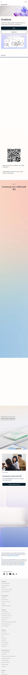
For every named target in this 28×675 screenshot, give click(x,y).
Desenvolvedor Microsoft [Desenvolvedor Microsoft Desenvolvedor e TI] (5, 652)
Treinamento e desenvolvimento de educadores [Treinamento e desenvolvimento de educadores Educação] (9, 621)
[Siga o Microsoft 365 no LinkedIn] (4, 574)
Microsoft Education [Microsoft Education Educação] (5, 611)
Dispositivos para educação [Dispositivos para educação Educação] (6, 613)
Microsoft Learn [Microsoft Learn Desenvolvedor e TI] (4, 654)
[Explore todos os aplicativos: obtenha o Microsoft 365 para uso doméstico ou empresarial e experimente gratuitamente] (8, 418)
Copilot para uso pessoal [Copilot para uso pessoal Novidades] (5, 585)
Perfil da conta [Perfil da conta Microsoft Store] (4, 597)
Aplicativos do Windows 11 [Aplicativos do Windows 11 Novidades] (6, 591)
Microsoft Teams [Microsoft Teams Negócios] (4, 646)
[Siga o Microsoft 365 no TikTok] (16, 574)
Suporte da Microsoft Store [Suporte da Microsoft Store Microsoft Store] (6, 601)
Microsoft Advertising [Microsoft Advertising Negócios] (5, 642)
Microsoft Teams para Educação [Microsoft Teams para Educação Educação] (7, 615)
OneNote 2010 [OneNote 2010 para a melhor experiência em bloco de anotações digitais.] (16, 555)
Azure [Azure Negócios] (2, 635)
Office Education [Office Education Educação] (4, 619)
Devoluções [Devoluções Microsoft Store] (3, 603)
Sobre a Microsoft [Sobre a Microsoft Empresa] (4, 674)
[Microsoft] (14, 1)
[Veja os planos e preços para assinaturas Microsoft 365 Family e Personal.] (14, 484)
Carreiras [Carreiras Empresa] (3, 672)
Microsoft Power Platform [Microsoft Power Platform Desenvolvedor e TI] (5, 662)
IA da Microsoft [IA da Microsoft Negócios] (4, 631)
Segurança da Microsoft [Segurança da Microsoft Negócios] (5, 633)
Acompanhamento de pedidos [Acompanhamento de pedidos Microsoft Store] (6, 605)
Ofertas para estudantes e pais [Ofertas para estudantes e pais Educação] (6, 623)
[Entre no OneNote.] (14, 28)
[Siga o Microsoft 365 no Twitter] (7, 574)
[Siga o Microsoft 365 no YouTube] (10, 574)
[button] (14, 55)
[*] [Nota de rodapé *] (1, 557)
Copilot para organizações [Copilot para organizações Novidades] (6, 583)
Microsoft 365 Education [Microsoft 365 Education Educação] (5, 617)
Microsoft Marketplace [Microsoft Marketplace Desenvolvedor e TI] (5, 660)
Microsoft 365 (4, 4)
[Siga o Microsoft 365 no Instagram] (13, 574)
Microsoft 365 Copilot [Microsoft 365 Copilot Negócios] (5, 644)
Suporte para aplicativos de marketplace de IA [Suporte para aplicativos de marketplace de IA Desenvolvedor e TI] (9, 656)
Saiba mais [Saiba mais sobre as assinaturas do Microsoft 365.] (22, 564)
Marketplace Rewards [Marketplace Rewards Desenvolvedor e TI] (5, 664)
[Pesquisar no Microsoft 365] (1, 2)
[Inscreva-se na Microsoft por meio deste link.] (14, 32)
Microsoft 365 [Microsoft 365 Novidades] (4, 587)
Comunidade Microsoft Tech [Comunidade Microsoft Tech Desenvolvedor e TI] (6, 658)
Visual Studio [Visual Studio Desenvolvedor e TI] (4, 666)
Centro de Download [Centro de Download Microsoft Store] (5, 599)
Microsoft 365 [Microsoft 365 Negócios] (4, 640)
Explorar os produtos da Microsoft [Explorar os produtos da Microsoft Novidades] (7, 589)
